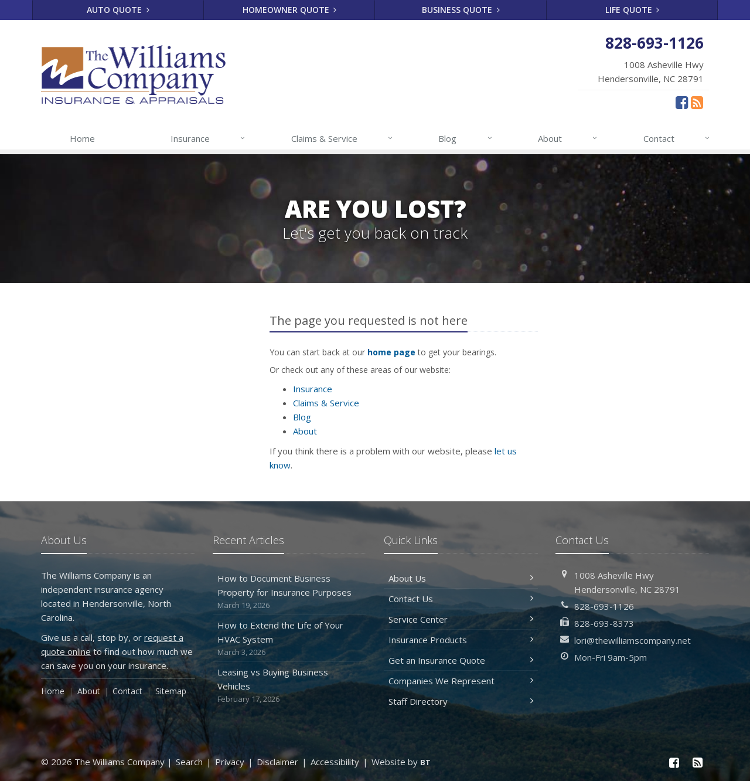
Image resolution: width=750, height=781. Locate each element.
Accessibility (335, 762)
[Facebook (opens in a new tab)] (682, 102)
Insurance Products (460, 640)
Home (82, 138)
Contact (677, 138)
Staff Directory (460, 701)
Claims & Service (342, 138)
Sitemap (170, 691)
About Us (460, 578)
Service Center (460, 619)
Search (189, 762)
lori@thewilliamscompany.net (632, 640)
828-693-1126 (604, 606)
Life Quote (632, 9)
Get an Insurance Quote (460, 660)
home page (391, 352)
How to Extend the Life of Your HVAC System (289, 638)
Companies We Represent (460, 681)
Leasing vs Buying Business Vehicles (289, 685)
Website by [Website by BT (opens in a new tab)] (401, 762)
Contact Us (460, 599)
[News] (697, 102)
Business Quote (461, 9)
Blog (465, 138)
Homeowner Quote (290, 9)
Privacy (229, 762)
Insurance (208, 138)
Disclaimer (277, 762)
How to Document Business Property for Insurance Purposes (289, 592)
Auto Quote (118, 9)
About (568, 138)
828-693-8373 (604, 623)
